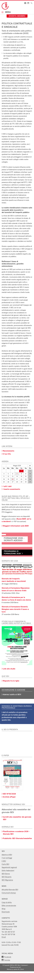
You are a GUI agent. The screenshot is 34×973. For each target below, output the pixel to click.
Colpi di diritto (7, 902)
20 (12, 479)
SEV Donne (6, 874)
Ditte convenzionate (9, 906)
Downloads (6, 912)
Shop (3, 909)
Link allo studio (9, 669)
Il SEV (4, 861)
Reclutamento (8, 451)
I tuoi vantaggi (7, 858)
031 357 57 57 (10, 932)
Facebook (7, 957)
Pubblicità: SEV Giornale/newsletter (17, 839)
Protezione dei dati (15, 967)
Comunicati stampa (9, 893)
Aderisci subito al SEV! (12, 695)
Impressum (24, 965)
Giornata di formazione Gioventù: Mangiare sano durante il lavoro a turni (15, 609)
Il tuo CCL (7, 454)
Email (4, 937)
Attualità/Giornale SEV (10, 890)
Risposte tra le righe (11, 681)
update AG (16, 969)
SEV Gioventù (6, 877)
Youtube (7, 960)
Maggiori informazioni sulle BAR (16, 526)
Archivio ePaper (9, 797)
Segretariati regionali (9, 867)
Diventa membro (17, 16)
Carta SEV (5, 864)
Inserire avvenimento (11, 489)
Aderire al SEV (7, 855)
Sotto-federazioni (8, 871)
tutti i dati (7, 486)
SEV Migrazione (7, 880)
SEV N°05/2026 (9, 794)
